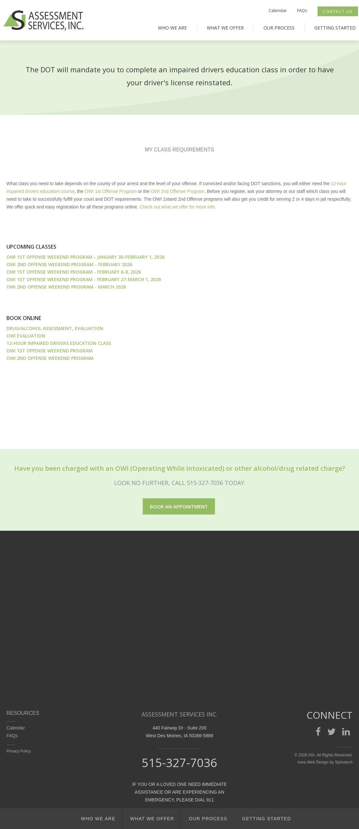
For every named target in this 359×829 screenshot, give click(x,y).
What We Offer (225, 28)
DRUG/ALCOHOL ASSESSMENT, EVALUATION (54, 328)
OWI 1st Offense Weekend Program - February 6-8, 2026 (73, 272)
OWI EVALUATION (25, 336)
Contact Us (338, 11)
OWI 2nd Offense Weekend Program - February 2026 (69, 264)
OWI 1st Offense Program (110, 191)
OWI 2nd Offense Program (177, 191)
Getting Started (335, 28)
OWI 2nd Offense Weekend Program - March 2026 (66, 287)
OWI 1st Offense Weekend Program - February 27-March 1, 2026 (83, 279)
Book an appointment (179, 506)
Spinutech (344, 762)
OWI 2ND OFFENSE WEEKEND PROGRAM (50, 358)
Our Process (279, 28)
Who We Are (172, 28)
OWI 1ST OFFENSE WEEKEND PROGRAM (49, 351)
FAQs (302, 10)
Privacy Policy (18, 751)
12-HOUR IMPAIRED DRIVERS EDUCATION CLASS (58, 343)
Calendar (278, 10)
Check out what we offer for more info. (178, 206)
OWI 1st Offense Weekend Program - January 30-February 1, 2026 (85, 257)
